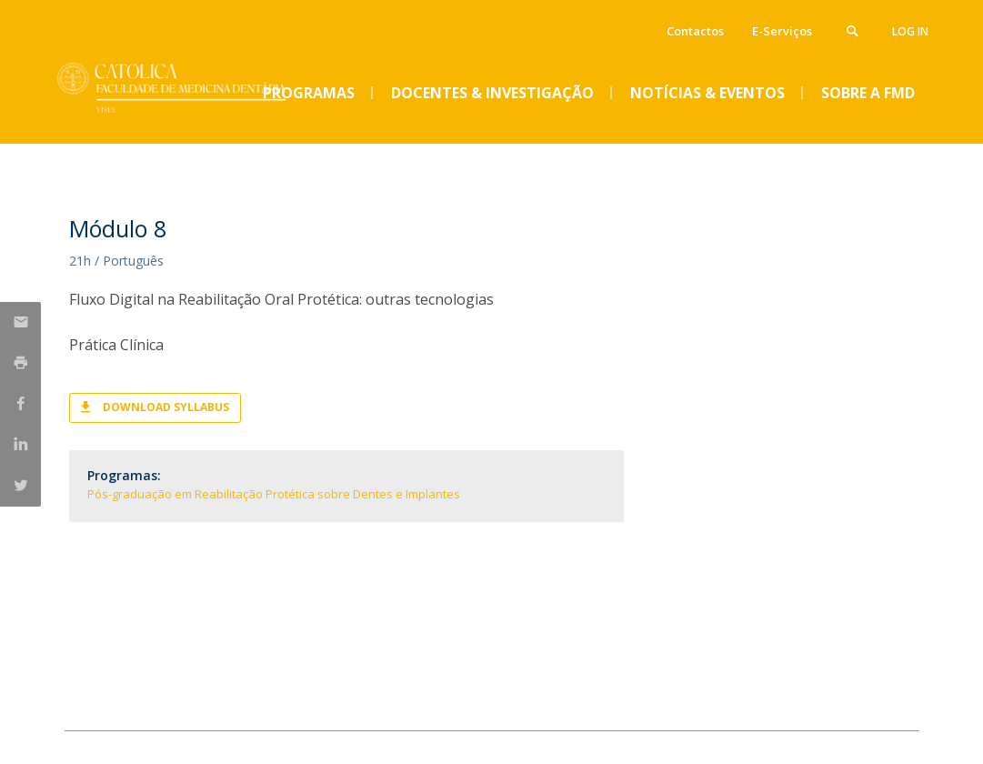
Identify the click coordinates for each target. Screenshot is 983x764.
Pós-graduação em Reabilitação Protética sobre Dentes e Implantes (273, 494)
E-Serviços (782, 31)
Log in (910, 31)
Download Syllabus (166, 407)
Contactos (695, 31)
